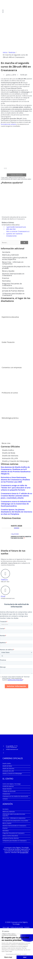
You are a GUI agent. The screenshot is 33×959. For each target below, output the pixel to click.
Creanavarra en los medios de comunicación (15, 796)
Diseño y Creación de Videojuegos (15, 461)
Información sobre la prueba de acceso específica (14, 258)
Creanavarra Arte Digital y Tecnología (19, 923)
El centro (5, 931)
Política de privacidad (16, 927)
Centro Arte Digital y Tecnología (12, 784)
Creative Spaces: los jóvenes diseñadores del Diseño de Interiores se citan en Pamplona (16, 511)
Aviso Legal (6, 927)
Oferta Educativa (8, 934)
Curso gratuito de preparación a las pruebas (16, 267)
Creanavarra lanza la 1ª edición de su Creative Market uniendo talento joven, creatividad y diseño (16, 495)
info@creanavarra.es (12, 749)
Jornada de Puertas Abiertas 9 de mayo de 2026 (21, 537)
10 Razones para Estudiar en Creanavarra (13, 294)
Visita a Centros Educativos (12, 288)
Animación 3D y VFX (10, 458)
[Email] (5, 590)
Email (3, 596)
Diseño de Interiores (10, 455)
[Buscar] (24, 242)
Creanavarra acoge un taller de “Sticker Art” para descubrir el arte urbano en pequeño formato (15, 487)
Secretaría (6, 252)
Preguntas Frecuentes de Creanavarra (12, 284)
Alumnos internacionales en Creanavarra (13, 275)
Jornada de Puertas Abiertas (13, 291)
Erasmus (5, 278)
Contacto (26, 927)
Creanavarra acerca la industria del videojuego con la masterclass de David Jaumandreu (16, 503)
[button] (3, 168)
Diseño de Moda (8, 453)
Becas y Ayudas (8, 271)
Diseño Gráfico (8, 450)
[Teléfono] (5, 573)
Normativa (6, 281)
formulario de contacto (8, 124)
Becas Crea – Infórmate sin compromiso (12, 263)
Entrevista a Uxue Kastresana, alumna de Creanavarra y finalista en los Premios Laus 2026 (15, 479)
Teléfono (4, 579)
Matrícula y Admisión (10, 255)
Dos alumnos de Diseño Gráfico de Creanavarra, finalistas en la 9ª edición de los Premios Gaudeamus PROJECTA (16, 470)
